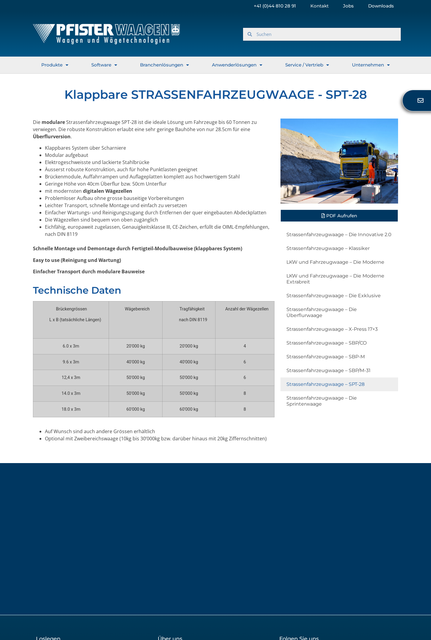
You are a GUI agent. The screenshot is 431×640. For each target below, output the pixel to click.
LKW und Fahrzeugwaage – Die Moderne (335, 262)
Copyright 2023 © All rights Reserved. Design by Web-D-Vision (336, 621)
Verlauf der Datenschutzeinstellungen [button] (200, 597)
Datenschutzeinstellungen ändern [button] (74, 597)
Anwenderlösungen (237, 65)
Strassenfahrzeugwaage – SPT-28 (325, 384)
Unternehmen (371, 65)
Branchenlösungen (164, 65)
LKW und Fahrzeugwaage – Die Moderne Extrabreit (335, 279)
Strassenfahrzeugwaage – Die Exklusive (333, 295)
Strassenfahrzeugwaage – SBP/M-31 (328, 370)
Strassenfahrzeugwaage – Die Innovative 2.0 (338, 234)
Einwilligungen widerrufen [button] (308, 597)
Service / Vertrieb (307, 65)
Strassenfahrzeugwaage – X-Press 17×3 (332, 329)
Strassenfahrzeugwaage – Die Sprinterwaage (321, 401)
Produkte (54, 65)
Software (104, 65)
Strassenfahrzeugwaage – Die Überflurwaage (321, 312)
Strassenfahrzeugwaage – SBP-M (325, 357)
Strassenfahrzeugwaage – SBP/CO (326, 343)
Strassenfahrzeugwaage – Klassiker (328, 248)
